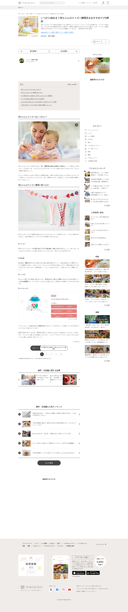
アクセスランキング (49, 546)
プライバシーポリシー (91, 591)
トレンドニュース (27, 543)
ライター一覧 (84, 586)
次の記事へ (64, 51)
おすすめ (95, 2)
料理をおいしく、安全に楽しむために (99, 588)
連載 (29, 546)
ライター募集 (91, 586)
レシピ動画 (82, 2)
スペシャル (60, 546)
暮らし (59, 543)
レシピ (36, 543)
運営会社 (79, 591)
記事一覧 (79, 586)
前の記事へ (33, 51)
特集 (23, 546)
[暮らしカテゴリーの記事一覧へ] (43, 36)
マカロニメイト (37, 546)
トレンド (88, 2)
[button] (21, 301)
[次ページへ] (61, 354)
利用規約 (83, 591)
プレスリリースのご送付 (82, 588)
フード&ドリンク (82, 543)
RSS (89, 588)
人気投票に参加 (70, 546)
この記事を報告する (76, 341)
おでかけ (52, 543)
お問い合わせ (98, 586)
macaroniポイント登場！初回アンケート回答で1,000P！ (57, 32)
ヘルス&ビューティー (69, 543)
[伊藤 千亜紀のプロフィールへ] (49, 60)
